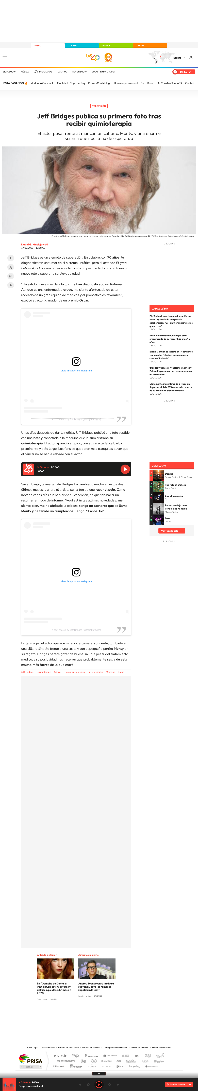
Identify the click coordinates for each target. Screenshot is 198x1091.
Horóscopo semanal (126, 83)
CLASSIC (73, 45)
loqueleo (135, 1065)
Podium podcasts (91, 1065)
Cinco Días (106, 1060)
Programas (45, 71)
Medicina (110, 672)
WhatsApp (10, 276)
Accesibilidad (48, 1047)
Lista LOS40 (9, 71)
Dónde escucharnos (161, 1047)
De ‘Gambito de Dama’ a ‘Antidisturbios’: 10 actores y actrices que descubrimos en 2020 (54, 988)
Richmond (58, 1065)
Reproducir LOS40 (125, 469)
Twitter (10, 267)
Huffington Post (65, 1060)
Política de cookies (91, 1047)
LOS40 (37, 45)
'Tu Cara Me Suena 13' (170, 83)
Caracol (159, 1056)
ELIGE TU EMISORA (177, 1084)
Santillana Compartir (110, 1056)
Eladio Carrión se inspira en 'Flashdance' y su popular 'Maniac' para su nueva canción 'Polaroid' (171, 355)
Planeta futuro (144, 1060)
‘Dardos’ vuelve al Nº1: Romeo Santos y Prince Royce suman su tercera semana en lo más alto (171, 371)
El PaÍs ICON (106, 1065)
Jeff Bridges (27, 672)
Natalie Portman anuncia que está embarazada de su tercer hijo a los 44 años (170, 339)
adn (146, 1056)
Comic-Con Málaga (99, 83)
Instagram (78, 1011)
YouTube (92, 1011)
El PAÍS (60, 1056)
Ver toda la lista (169, 530)
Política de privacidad (68, 1047)
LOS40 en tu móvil (139, 1047)
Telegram (10, 285)
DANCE (106, 45)
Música (25, 71)
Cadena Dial (119, 1060)
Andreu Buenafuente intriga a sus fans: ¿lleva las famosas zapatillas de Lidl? (96, 987)
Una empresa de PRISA (31, 1058)
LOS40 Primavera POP (103, 71)
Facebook (10, 258)
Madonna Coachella (42, 83)
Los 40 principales (76, 1056)
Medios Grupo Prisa (31, 1067)
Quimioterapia (44, 672)
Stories (119, 1011)
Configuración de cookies (115, 1047)
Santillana (92, 1056)
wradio (93, 1060)
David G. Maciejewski (34, 244)
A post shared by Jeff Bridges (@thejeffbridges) (76, 419)
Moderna (75, 1065)
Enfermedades (95, 672)
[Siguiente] (193, 83)
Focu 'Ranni (147, 83)
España (177, 57)
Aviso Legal (32, 1047)
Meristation (151, 1065)
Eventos (62, 71)
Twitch (112, 1011)
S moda (120, 1065)
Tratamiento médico (74, 672)
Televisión (99, 106)
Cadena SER (125, 1056)
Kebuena (156, 1060)
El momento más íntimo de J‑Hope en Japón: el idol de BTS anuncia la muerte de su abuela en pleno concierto (171, 387)
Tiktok (85, 1011)
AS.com (135, 1056)
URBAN (140, 45)
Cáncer (57, 672)
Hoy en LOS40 (79, 71)
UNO (83, 1060)
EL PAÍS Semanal (131, 1060)
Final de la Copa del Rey (71, 83)
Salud (121, 672)
